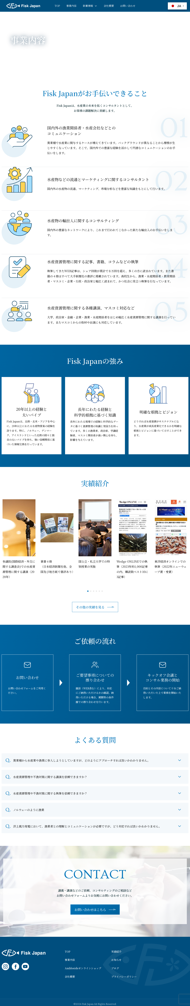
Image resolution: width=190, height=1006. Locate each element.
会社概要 (109, 6)
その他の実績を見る (90, 607)
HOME (14, 59)
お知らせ (116, 960)
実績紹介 (116, 951)
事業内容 (71, 6)
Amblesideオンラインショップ (83, 968)
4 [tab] (96, 591)
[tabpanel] (19, 539)
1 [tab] (88, 591)
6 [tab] (102, 591)
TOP (57, 6)
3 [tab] (93, 591)
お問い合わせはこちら (90, 909)
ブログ (115, 968)
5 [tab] (99, 591)
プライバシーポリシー (124, 976)
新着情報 (88, 6)
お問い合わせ (127, 6)
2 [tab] (90, 591)
